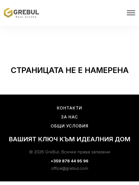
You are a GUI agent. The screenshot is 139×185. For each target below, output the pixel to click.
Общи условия (69, 125)
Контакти (69, 107)
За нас (69, 116)
